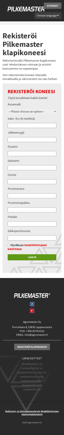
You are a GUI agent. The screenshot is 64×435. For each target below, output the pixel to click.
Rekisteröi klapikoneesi (32, 346)
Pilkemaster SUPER (32, 385)
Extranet (52, 5)
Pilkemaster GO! (32, 389)
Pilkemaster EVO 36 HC (32, 376)
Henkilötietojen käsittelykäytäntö (40, 413)
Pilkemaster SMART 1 (32, 381)
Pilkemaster (27, 9)
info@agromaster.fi (36, 334)
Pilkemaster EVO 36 (32, 368)
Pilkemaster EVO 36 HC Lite (32, 372)
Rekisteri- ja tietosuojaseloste (22, 411)
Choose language (48, 15)
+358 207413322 (35, 331)
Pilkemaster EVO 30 (32, 364)
